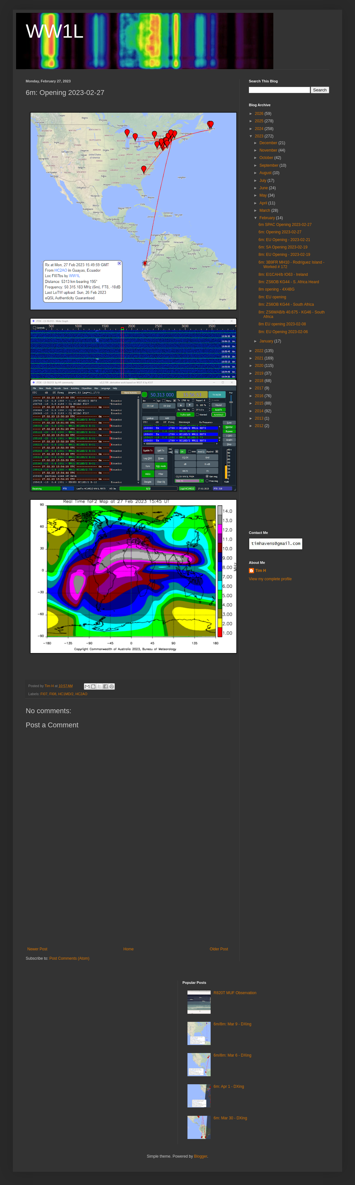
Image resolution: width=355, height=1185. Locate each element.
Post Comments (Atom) (69, 958)
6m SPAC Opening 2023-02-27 (285, 224)
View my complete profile (270, 579)
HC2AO (81, 694)
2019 (260, 373)
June (264, 188)
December (268, 143)
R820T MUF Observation (235, 993)
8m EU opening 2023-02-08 (282, 324)
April (263, 203)
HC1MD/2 (65, 694)
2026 (260, 113)
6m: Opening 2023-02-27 (280, 232)
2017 (260, 388)
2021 (260, 358)
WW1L (55, 31)
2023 (260, 136)
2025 (260, 121)
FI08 (52, 694)
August (266, 173)
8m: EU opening (272, 297)
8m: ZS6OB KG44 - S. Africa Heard (289, 282)
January (266, 341)
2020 (260, 365)
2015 (260, 403)
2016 (260, 396)
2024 (260, 128)
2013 (260, 418)
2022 (260, 351)
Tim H (260, 570)
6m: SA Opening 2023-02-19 (283, 247)
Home (128, 949)
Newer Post (37, 949)
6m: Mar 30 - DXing (230, 1118)
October (266, 157)
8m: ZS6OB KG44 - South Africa (286, 304)
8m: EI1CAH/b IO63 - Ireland (283, 274)
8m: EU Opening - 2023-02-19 (284, 254)
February (267, 218)
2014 (260, 411)
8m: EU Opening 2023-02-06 (283, 332)
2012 (260, 426)
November (268, 150)
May (263, 195)
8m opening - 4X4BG (277, 289)
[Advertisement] (128, 906)
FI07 (44, 694)
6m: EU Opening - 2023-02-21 (284, 240)
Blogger (200, 1156)
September (269, 165)
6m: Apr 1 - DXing (229, 1086)
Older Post (219, 949)
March (265, 210)
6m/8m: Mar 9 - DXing (232, 1024)
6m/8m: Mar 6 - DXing (232, 1055)
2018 (260, 380)
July (263, 180)
